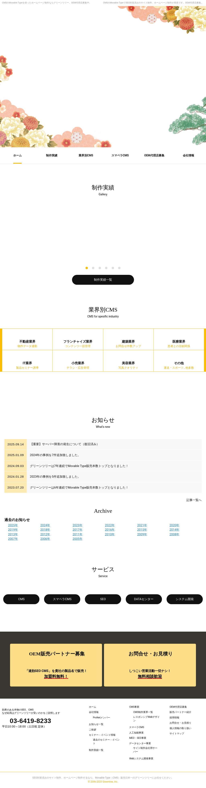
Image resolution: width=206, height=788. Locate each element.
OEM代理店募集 (178, 706)
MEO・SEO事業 (137, 738)
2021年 (142, 525)
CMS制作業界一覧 (143, 712)
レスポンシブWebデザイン (146, 719)
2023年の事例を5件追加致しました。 (55, 476)
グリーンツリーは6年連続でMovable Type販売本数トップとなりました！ (79, 487)
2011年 (77, 534)
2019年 (13, 530)
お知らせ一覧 (96, 724)
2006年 (45, 539)
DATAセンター (143, 599)
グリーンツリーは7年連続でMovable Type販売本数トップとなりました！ (79, 466)
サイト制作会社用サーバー (145, 750)
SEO (103, 599)
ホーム (92, 706)
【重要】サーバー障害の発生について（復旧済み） (64, 444)
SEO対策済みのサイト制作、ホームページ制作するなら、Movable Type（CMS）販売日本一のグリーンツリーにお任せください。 (102, 778)
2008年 (174, 534)
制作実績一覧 (103, 280)
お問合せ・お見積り (180, 723)
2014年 (174, 530)
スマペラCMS (62, 599)
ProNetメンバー (101, 717)
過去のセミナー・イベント (106, 742)
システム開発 (185, 599)
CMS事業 (134, 706)
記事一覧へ (194, 500)
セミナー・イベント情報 (102, 735)
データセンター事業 (140, 743)
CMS (21, 599)
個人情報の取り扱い (180, 728)
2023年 (77, 525)
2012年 (45, 534)
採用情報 (174, 717)
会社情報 (94, 712)
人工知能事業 (136, 733)
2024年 (45, 525)
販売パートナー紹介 (180, 712)
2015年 (142, 530)
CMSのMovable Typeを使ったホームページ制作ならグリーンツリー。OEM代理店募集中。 (46, 2)
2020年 (174, 525)
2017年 (77, 530)
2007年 (13, 539)
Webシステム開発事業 (141, 759)
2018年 (45, 530)
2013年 (13, 534)
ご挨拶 (92, 729)
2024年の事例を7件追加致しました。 (55, 455)
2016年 (110, 530)
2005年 (77, 539)
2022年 (110, 525)
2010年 (110, 534)
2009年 (142, 534)
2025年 (13, 525)
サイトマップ (177, 733)
